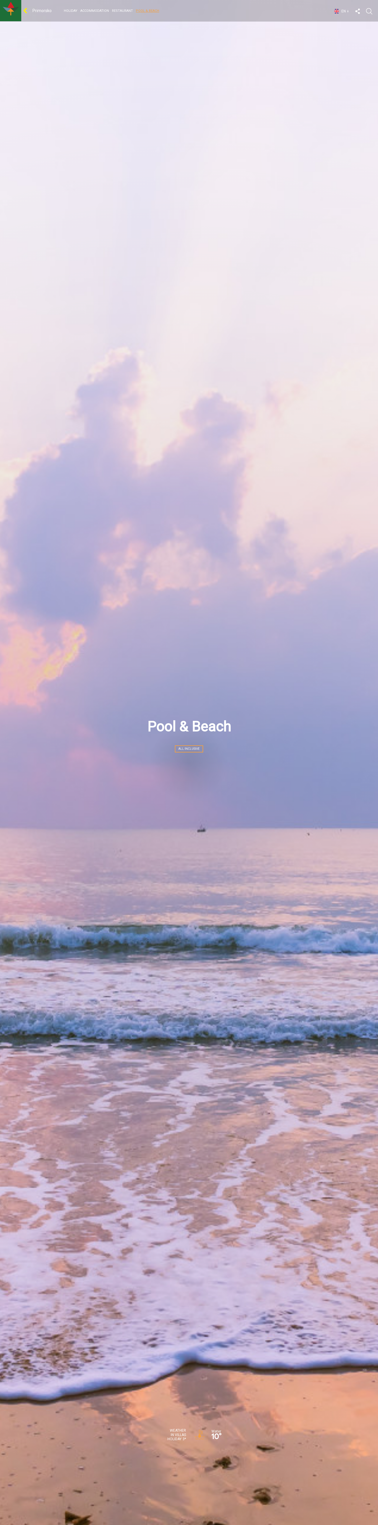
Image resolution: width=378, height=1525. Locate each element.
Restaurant (122, 11)
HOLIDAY (70, 11)
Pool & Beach (147, 11)
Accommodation (94, 11)
